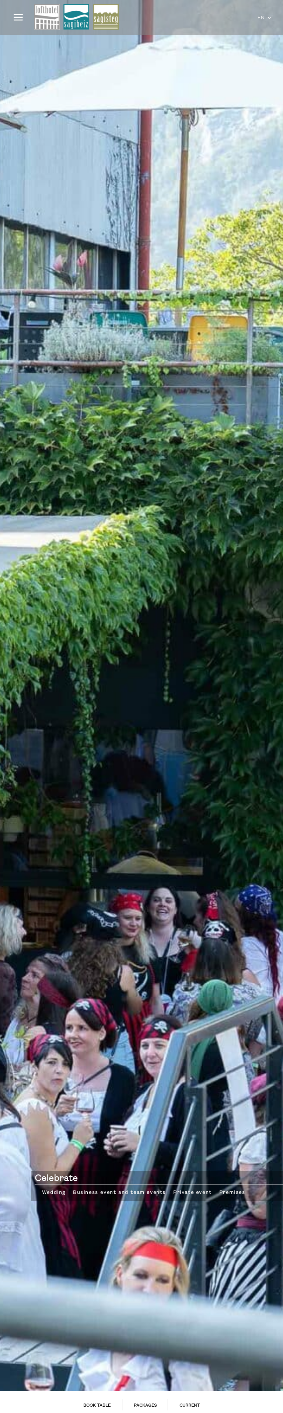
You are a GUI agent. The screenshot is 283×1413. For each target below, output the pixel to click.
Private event (192, 1192)
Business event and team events (119, 1192)
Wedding (54, 1192)
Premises (232, 1192)
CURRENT (190, 1405)
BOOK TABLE (97, 1405)
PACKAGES (145, 1405)
